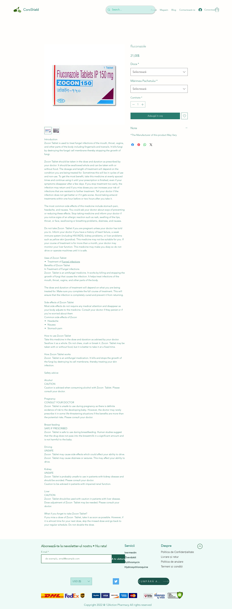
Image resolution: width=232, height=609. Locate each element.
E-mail (44, 552)
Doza (134, 64)
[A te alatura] (118, 558)
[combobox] (159, 72)
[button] (217, 9)
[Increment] (143, 104)
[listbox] (81, 581)
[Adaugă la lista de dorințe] (184, 116)
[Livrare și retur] (177, 556)
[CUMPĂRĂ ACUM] (153, 581)
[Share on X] (151, 145)
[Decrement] (133, 104)
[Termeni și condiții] (177, 566)
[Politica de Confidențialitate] (177, 552)
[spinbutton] (138, 104)
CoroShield (31, 9)
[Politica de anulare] (177, 561)
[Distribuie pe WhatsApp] (145, 145)
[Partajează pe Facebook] (133, 145)
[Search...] (130, 10)
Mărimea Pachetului (144, 81)
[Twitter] (116, 581)
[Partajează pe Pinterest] (139, 145)
